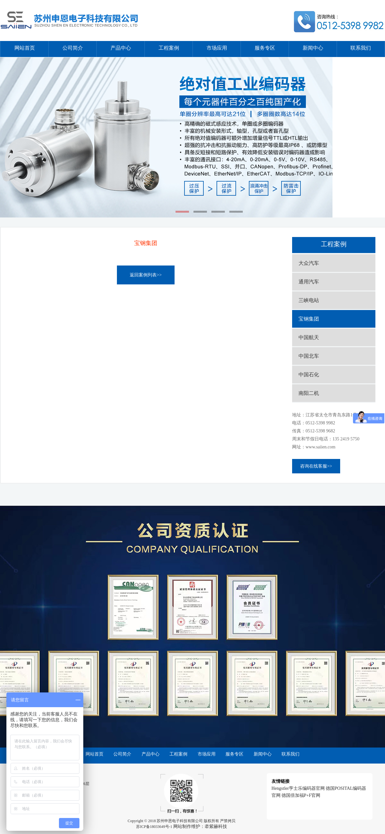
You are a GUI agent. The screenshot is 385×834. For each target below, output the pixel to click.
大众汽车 (309, 263)
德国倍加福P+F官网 (301, 795)
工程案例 (169, 48)
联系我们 (360, 48)
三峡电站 (309, 300)
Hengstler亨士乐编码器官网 (298, 788)
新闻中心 (313, 48)
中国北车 (309, 356)
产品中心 (121, 48)
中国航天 (309, 337)
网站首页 (24, 48)
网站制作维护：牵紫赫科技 (200, 826)
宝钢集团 (309, 319)
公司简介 (72, 48)
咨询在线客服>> (316, 466)
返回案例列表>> (146, 275)
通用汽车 (309, 281)
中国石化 (309, 374)
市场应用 (217, 48)
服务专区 (265, 48)
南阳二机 (309, 393)
